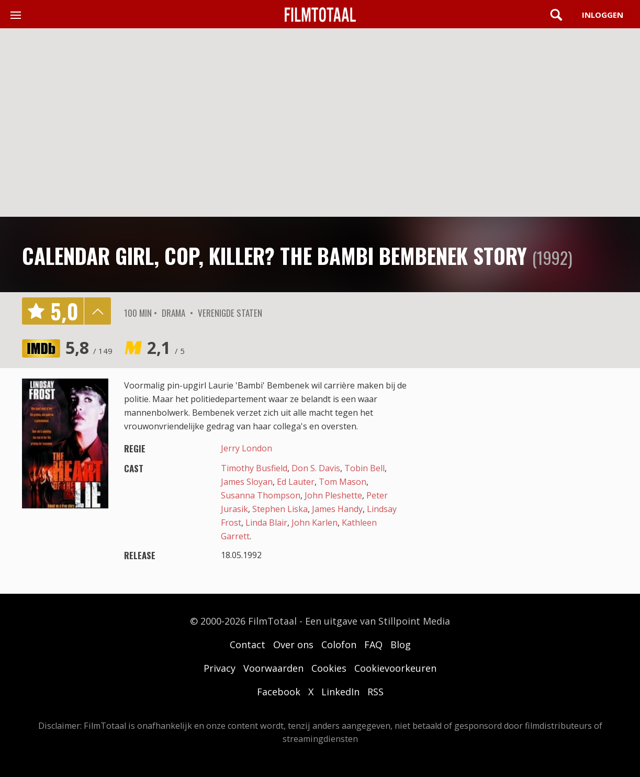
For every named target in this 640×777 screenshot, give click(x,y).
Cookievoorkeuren (395, 668)
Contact (247, 644)
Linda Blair (266, 522)
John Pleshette (333, 495)
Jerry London (246, 448)
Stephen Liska (280, 509)
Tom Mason (342, 481)
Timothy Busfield (254, 468)
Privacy (219, 668)
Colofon (338, 644)
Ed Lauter (296, 481)
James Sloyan (247, 481)
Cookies (328, 668)
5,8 (89, 347)
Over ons (293, 644)
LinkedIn (340, 691)
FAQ (373, 644)
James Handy (337, 509)
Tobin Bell (364, 468)
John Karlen (314, 522)
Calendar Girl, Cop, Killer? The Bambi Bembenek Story (274, 255)
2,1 (166, 347)
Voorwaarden (273, 668)
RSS (375, 691)
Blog (400, 644)
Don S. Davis (315, 468)
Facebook (278, 691)
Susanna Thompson (260, 495)
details (97, 311)
